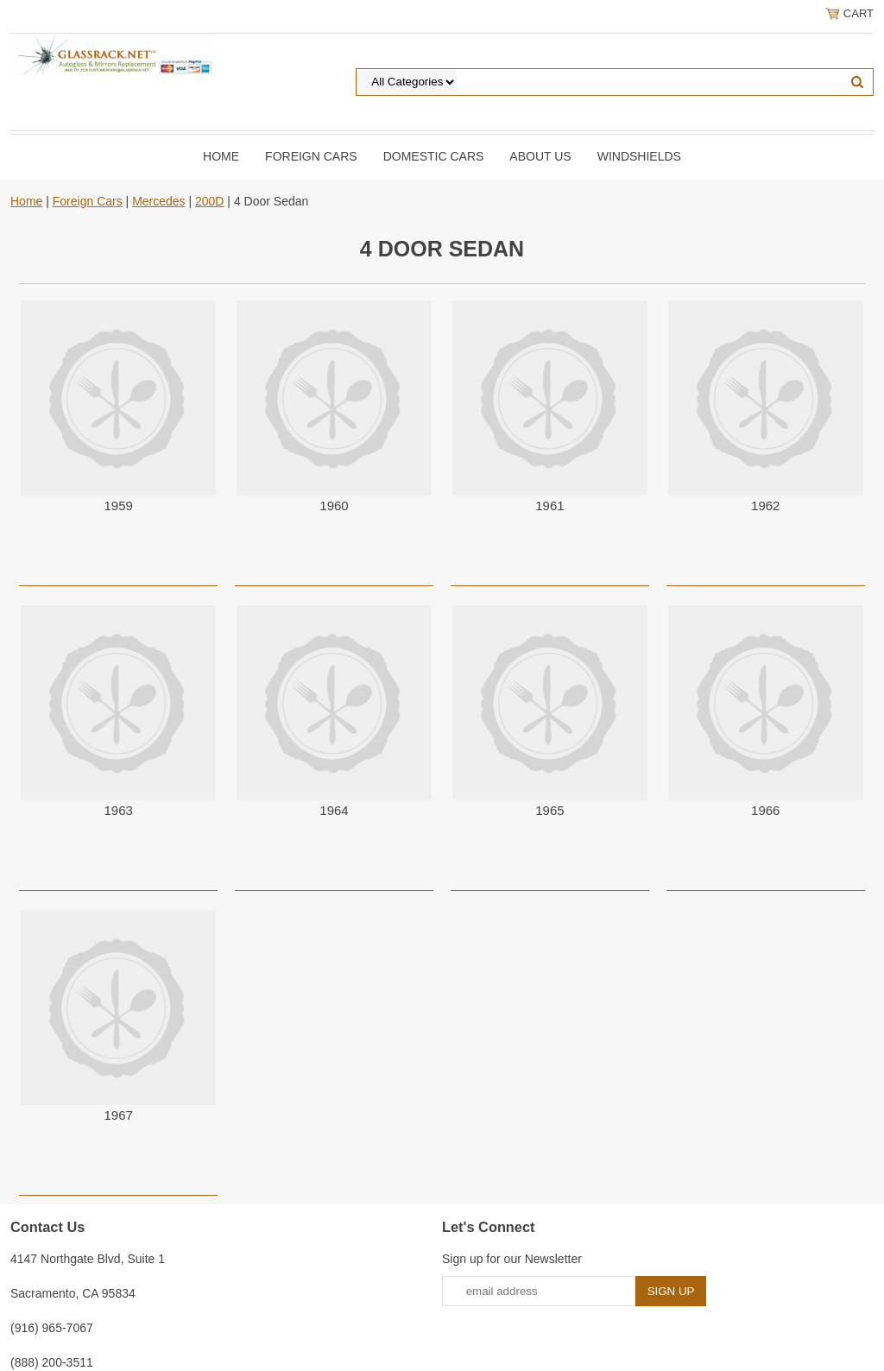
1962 (765, 505)
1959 (118, 505)
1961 (549, 505)
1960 (333, 505)
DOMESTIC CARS (433, 156)
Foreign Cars (311, 156)
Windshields (639, 156)
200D (209, 201)
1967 (118, 1115)
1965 (549, 810)
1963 (118, 810)
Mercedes (158, 201)
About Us (540, 156)
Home (221, 156)
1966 (765, 810)
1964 (333, 810)
